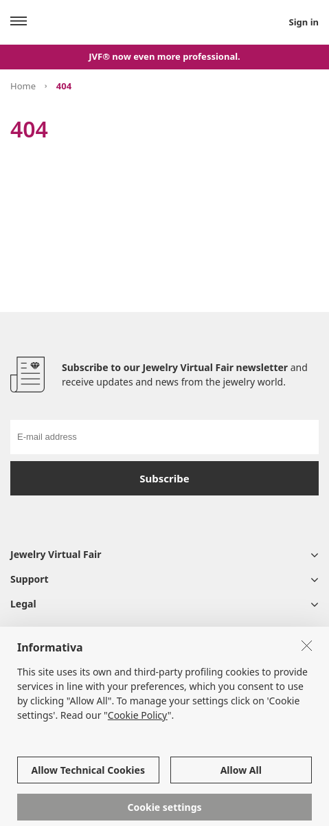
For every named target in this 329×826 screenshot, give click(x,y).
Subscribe (164, 478)
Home (23, 86)
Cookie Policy (138, 723)
